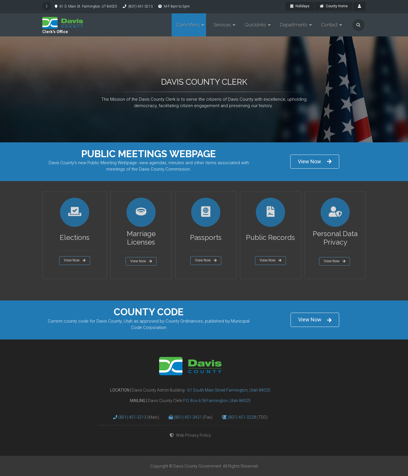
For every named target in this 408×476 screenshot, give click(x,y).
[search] (358, 25)
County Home (334, 6)
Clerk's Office (55, 31)
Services (222, 25)
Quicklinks (255, 25)
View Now (315, 161)
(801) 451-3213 (132, 417)
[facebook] (46, 6)
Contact (329, 25)
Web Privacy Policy (190, 435)
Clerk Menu (188, 25)
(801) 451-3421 (188, 417)
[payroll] (359, 6)
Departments (293, 25)
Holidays (299, 6)
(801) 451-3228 (242, 417)
